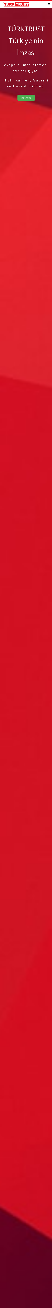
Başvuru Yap (26, 98)
